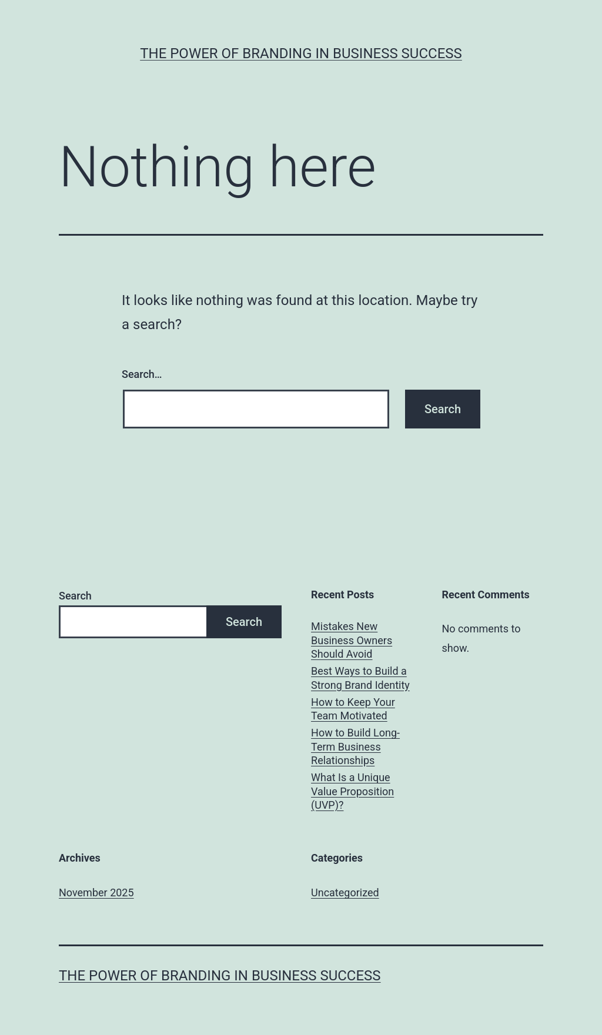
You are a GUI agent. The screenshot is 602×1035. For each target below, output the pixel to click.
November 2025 (96, 892)
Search (75, 595)
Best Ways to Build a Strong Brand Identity (360, 678)
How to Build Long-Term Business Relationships (355, 746)
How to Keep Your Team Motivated (353, 709)
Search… (142, 374)
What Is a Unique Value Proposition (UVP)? (352, 791)
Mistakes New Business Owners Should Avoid (351, 640)
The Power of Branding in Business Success (301, 53)
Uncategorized (345, 892)
